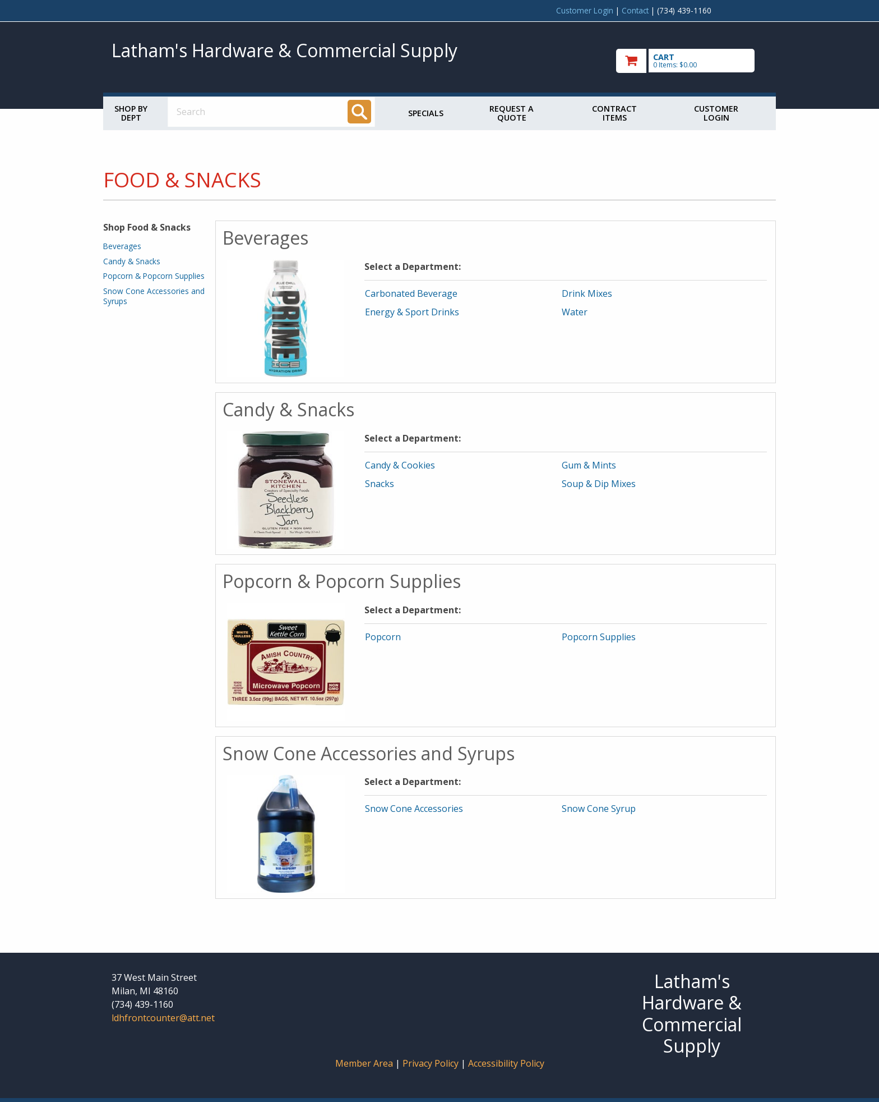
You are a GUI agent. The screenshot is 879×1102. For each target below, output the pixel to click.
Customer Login (584, 10)
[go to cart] (691, 61)
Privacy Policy (432, 1063)
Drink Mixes (587, 293)
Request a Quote (511, 113)
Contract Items (614, 113)
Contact (635, 10)
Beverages (122, 246)
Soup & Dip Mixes (599, 483)
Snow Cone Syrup (599, 808)
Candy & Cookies (400, 465)
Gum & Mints (589, 465)
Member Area (364, 1063)
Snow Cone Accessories (414, 808)
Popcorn (383, 637)
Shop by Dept (130, 113)
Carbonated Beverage (411, 293)
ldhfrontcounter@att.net (163, 1018)
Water (574, 312)
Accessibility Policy (506, 1063)
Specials (425, 113)
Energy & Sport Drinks (412, 312)
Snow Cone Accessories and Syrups (154, 296)
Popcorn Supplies (599, 637)
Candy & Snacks (131, 261)
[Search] (359, 111)
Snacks (379, 483)
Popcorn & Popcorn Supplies (154, 275)
